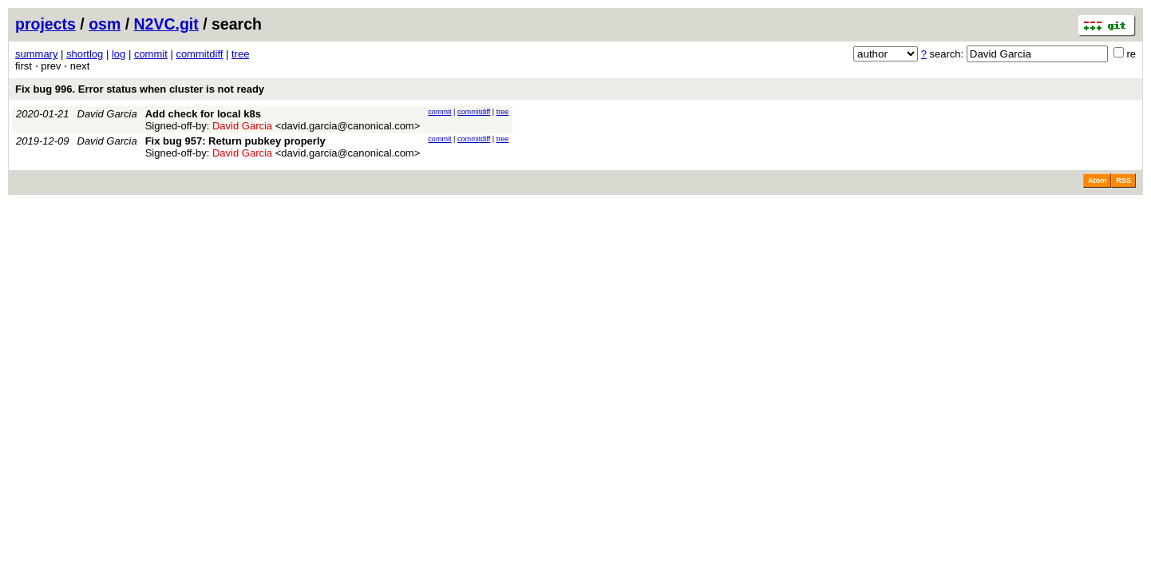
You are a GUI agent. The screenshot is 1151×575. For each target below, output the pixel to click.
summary (36, 54)
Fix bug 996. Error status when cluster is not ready (139, 89)
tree (240, 54)
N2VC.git (166, 24)
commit (151, 54)
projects (45, 24)
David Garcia (107, 114)
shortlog (84, 54)
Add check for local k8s (203, 114)
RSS (1123, 180)
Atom (1097, 180)
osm (105, 24)
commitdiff (199, 54)
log (118, 54)
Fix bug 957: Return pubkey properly (235, 141)
